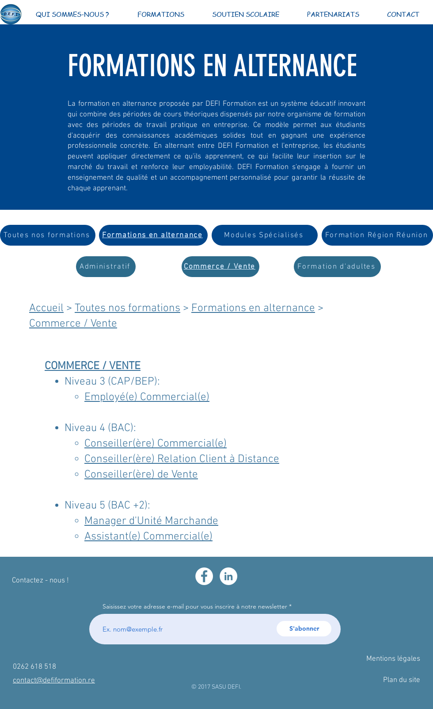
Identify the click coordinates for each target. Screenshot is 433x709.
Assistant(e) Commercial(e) (148, 536)
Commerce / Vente (73, 324)
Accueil (46, 308)
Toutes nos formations (127, 308)
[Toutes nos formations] (47, 235)
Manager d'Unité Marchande (151, 521)
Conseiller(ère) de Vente (141, 475)
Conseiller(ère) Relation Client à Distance (181, 459)
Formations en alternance (253, 308)
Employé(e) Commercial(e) (146, 397)
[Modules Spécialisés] (265, 235)
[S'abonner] (304, 628)
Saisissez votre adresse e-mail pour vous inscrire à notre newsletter (195, 606)
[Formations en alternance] (153, 235)
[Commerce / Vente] (220, 266)
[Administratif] (106, 266)
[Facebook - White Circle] (204, 576)
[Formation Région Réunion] (377, 235)
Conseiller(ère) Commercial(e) (155, 444)
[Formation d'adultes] (337, 266)
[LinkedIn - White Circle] (228, 576)
